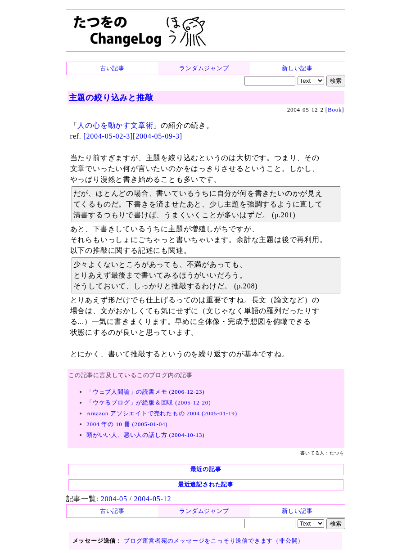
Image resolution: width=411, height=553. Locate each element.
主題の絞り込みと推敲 (111, 97)
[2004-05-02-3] (108, 136)
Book (335, 109)
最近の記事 (205, 469)
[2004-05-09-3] (157, 136)
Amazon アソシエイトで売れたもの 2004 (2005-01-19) (161, 413)
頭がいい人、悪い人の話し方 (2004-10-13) (145, 435)
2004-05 (114, 499)
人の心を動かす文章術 (115, 125)
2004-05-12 (153, 499)
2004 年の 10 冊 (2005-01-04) (126, 424)
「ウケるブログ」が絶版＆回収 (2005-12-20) (148, 402)
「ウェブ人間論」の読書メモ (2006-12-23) (145, 391)
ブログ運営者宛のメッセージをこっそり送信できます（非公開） (214, 540)
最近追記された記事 (206, 484)
